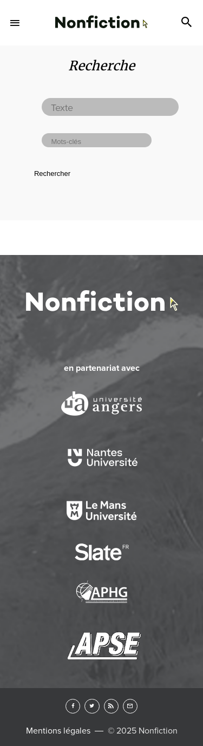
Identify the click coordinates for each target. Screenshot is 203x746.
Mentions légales (58, 730)
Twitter (91, 706)
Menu (15, 22)
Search (187, 22)
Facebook (73, 706)
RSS (111, 706)
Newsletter (130, 706)
